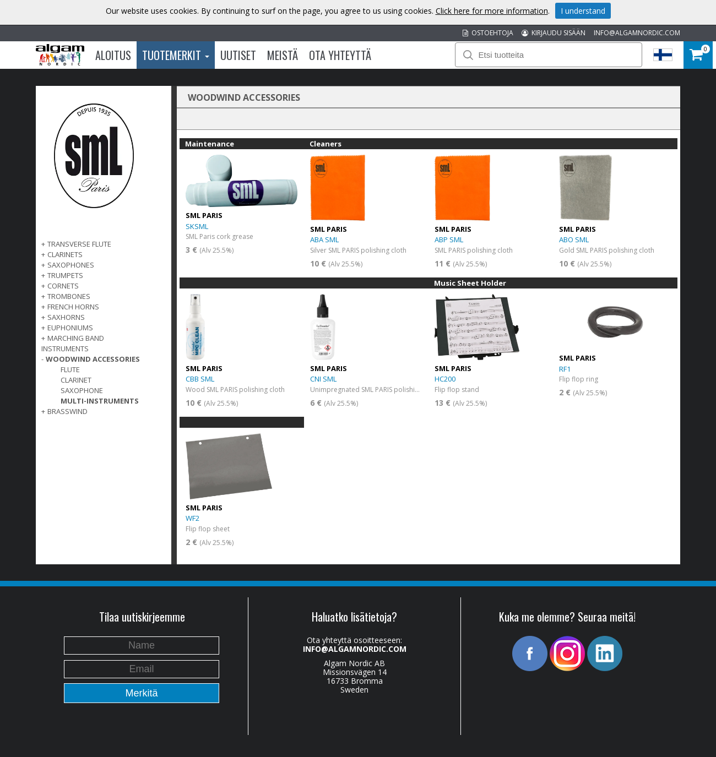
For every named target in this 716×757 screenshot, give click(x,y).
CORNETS (63, 286)
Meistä (282, 55)
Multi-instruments (100, 401)
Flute (70, 369)
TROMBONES (68, 296)
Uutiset (238, 55)
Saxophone (82, 390)
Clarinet (76, 380)
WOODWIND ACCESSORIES (93, 359)
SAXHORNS (66, 317)
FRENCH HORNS (73, 307)
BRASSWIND (67, 411)
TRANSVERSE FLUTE (79, 244)
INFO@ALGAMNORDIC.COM (637, 32)
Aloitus (113, 55)
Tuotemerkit (175, 55)
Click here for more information (492, 11)
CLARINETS (65, 254)
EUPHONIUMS (70, 328)
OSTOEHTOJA (488, 32)
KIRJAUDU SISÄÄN (553, 32)
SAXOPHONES (70, 265)
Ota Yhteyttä (340, 55)
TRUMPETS (65, 275)
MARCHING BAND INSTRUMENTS (72, 343)
